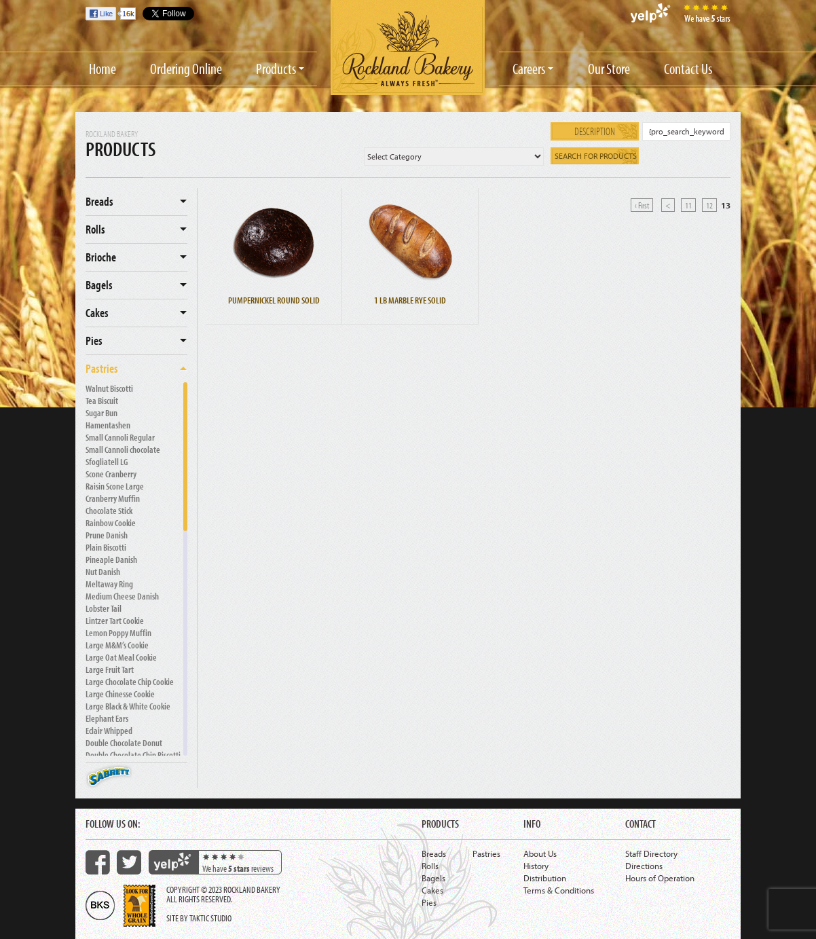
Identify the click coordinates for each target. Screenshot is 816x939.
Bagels (99, 285)
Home (102, 68)
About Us (540, 853)
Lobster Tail (104, 608)
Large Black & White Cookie (128, 706)
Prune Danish (107, 535)
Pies (94, 340)
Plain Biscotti (106, 547)
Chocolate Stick (109, 510)
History (536, 865)
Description (594, 131)
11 (688, 205)
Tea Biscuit (102, 400)
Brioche (101, 257)
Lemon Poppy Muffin (118, 633)
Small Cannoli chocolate (123, 449)
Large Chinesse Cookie (120, 694)
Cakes (97, 312)
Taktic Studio (210, 918)
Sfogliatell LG (107, 462)
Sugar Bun (101, 413)
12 (709, 205)
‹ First (642, 205)
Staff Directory (651, 853)
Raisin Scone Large (115, 486)
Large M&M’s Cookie (117, 645)
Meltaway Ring (109, 584)
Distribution (544, 877)
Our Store (609, 68)
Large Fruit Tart (110, 669)
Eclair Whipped (109, 730)
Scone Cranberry (111, 474)
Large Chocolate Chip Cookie (130, 682)
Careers (529, 68)
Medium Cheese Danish (122, 596)
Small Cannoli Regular (120, 437)
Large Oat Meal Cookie (121, 657)
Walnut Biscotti (109, 388)
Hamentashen (108, 425)
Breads (99, 201)
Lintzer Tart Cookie (115, 620)
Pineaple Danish (111, 559)
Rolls (95, 229)
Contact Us (688, 68)
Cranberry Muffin (113, 498)
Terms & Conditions (558, 890)
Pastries (102, 368)
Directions (644, 865)
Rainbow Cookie (111, 523)
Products (276, 68)
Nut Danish (103, 572)
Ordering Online (186, 68)
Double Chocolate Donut (124, 743)
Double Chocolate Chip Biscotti (133, 755)
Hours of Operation (659, 877)
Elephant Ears (107, 718)
